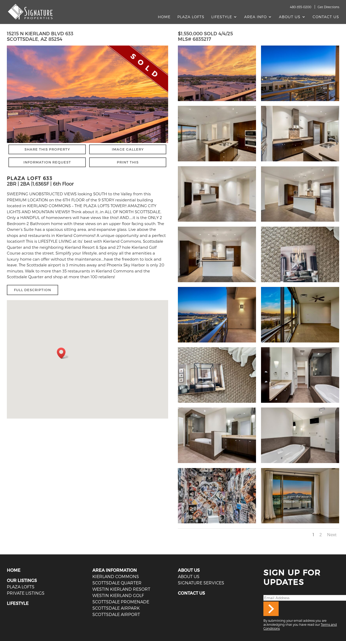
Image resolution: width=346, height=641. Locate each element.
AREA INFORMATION (114, 570)
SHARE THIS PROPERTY (47, 149)
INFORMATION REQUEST (47, 162)
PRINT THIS (128, 162)
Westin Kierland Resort (121, 589)
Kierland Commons (115, 576)
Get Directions (328, 7)
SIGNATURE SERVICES (201, 582)
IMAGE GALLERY (128, 149)
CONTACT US (191, 592)
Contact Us (326, 17)
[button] (63, 353)
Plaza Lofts (190, 17)
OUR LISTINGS (22, 580)
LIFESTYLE (18, 603)
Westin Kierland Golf (118, 595)
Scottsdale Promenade (120, 601)
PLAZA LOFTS (20, 586)
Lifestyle (221, 17)
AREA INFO (255, 17)
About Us (289, 17)
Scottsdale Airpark (116, 607)
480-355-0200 (300, 7)
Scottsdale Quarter (117, 582)
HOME (14, 570)
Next (332, 534)
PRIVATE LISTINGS (25, 592)
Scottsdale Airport (116, 614)
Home (164, 17)
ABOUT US (189, 570)
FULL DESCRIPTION (32, 290)
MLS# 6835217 (194, 39)
